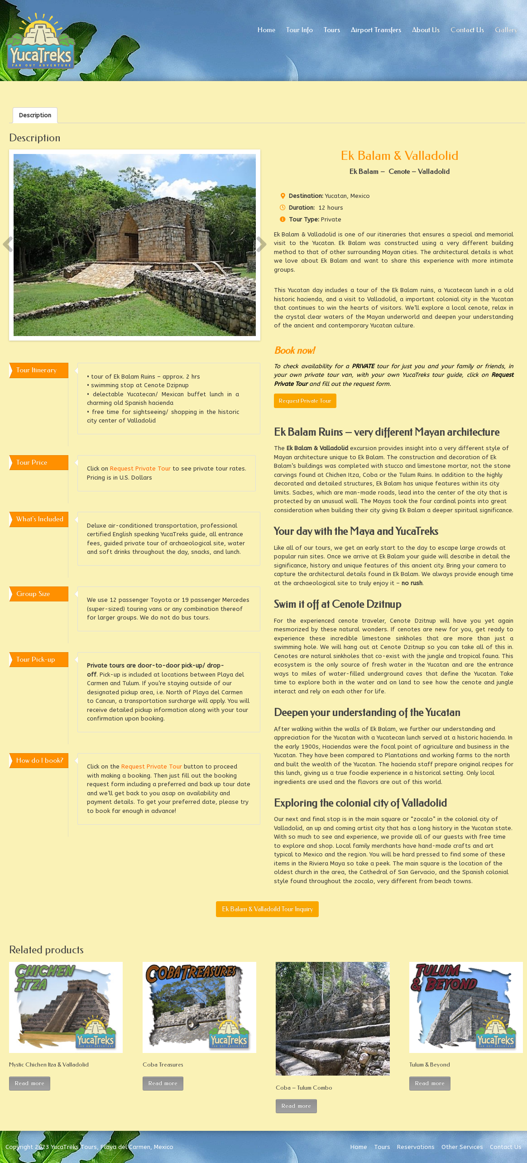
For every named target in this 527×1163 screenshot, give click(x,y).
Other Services (462, 1147)
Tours (382, 1147)
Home (358, 1147)
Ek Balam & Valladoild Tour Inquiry (267, 909)
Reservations (416, 1147)
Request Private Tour (305, 400)
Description (35, 115)
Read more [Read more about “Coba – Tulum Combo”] (296, 1105)
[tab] (35, 115)
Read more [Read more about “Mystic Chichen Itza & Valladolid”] (29, 1083)
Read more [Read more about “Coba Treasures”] (163, 1083)
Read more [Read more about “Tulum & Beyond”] (430, 1083)
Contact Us (506, 1147)
